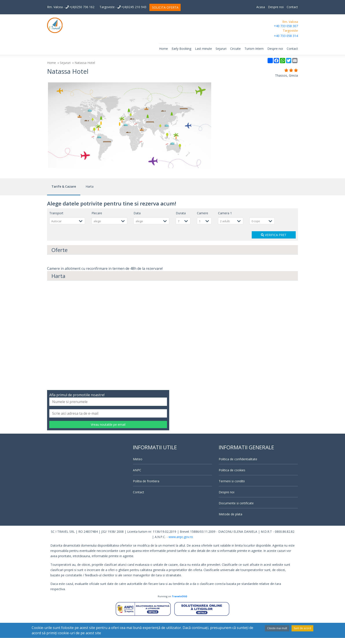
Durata (181, 232)
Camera (225, 232)
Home (163, 48)
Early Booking (181, 48)
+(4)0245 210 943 (131, 7)
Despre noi (276, 7)
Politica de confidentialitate (238, 478)
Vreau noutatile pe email (108, 443)
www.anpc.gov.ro (181, 556)
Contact (292, 7)
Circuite (235, 48)
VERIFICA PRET (273, 254)
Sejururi (221, 48)
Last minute (203, 48)
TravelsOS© (179, 615)
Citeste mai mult (277, 628)
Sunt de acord (302, 628)
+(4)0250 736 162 (80, 7)
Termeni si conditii (232, 500)
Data (137, 232)
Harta (90, 205)
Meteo (137, 478)
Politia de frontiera (146, 500)
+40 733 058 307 (286, 26)
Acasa (260, 7)
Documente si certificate (236, 522)
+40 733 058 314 (286, 36)
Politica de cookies (232, 489)
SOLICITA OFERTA (165, 7)
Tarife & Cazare (63, 205)
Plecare (97, 232)
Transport (56, 232)
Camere (202, 232)
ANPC (137, 489)
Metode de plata (230, 533)
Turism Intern (254, 48)
